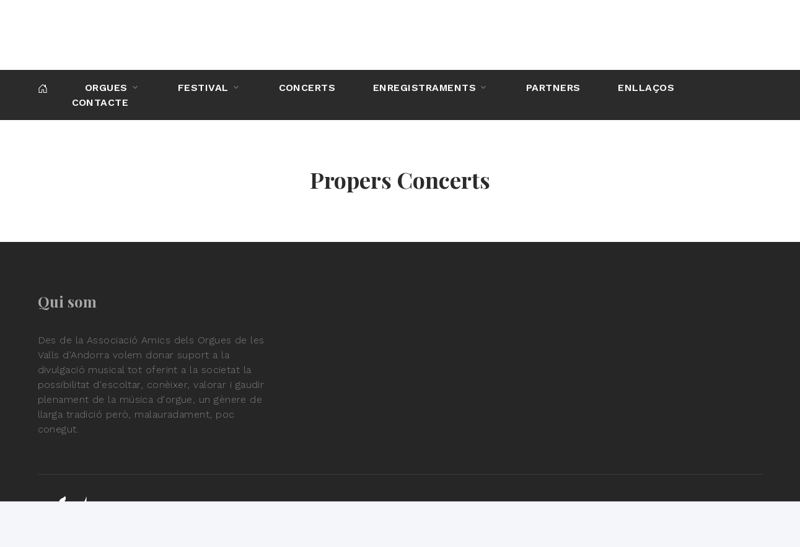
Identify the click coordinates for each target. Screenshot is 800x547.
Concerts (307, 87)
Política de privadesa (705, 518)
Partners (553, 87)
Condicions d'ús (598, 518)
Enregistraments (424, 87)
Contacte (100, 102)
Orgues (106, 87)
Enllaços (646, 87)
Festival (203, 87)
